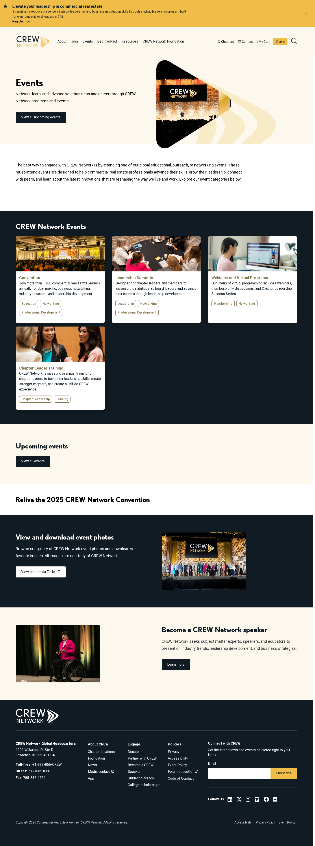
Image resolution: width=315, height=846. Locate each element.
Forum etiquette (180, 771)
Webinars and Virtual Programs (239, 277)
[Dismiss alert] (305, 13)
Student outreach (141, 778)
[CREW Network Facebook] (266, 800)
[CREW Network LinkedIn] (230, 800)
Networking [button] (51, 303)
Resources (129, 41)
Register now (21, 21)
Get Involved (107, 41)
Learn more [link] (176, 664)
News (92, 765)
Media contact (99, 771)
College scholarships (144, 785)
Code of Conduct (181, 778)
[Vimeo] (257, 800)
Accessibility (178, 758)
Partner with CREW (142, 758)
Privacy (173, 752)
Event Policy (177, 765)
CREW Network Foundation (163, 41)
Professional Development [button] (41, 312)
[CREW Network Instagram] (248, 800)
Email (212, 763)
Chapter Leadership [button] (36, 399)
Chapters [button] (226, 41)
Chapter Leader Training (41, 368)
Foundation (96, 758)
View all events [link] (33, 461)
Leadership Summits (134, 277)
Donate (133, 752)
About (62, 41)
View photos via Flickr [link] (38, 572)
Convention (29, 277)
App (91, 778)
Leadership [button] (126, 303)
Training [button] (62, 399)
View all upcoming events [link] (41, 117)
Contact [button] (245, 41)
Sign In (280, 41)
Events (87, 41)
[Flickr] (275, 800)
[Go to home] (33, 41)
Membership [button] (223, 303)
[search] (294, 41)
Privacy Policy (265, 822)
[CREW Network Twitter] (239, 800)
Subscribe (284, 773)
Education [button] (29, 303)
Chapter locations (101, 752)
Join (74, 41)
